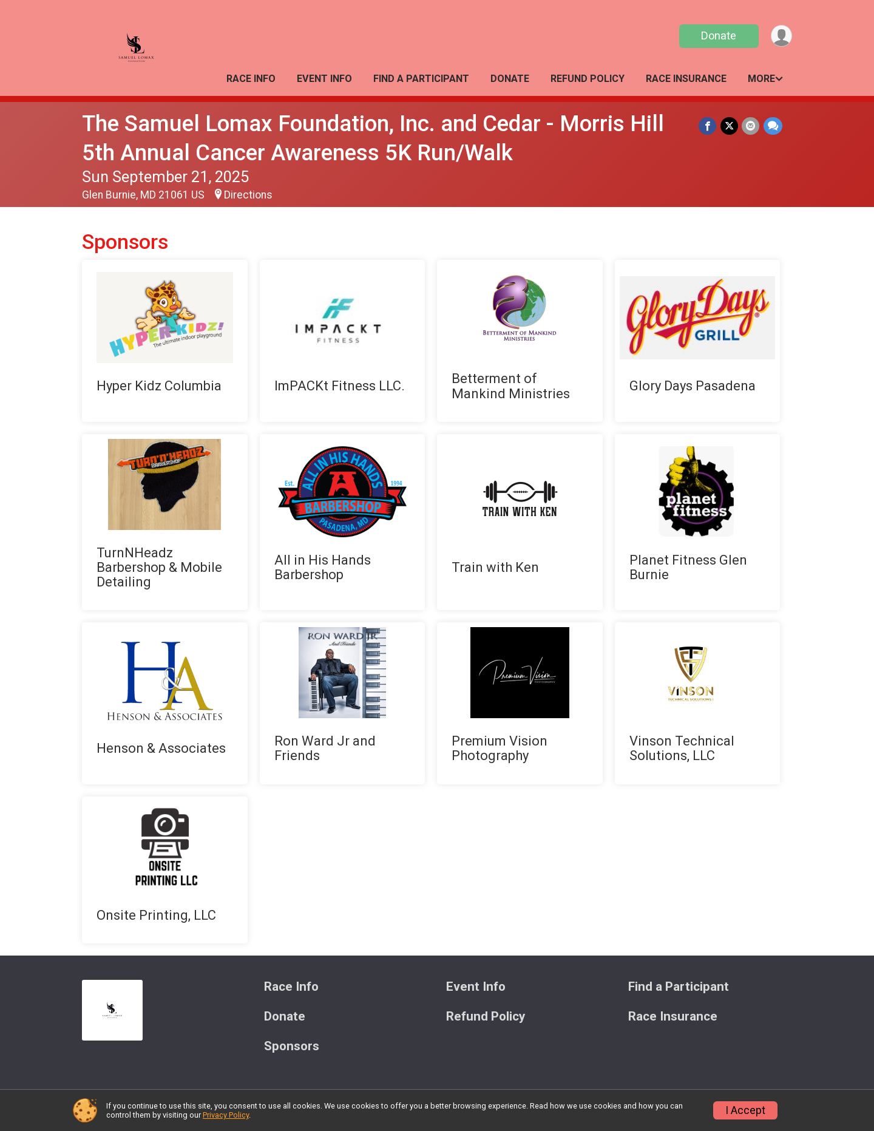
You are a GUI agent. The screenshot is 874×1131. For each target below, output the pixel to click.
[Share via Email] (751, 126)
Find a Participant (421, 78)
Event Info (324, 78)
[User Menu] (781, 36)
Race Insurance (686, 78)
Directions (248, 195)
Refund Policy (587, 78)
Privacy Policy (226, 1114)
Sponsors (291, 1046)
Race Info (251, 78)
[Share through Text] (773, 126)
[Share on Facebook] (708, 126)
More (761, 78)
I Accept (745, 1110)
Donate (718, 35)
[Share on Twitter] (730, 126)
